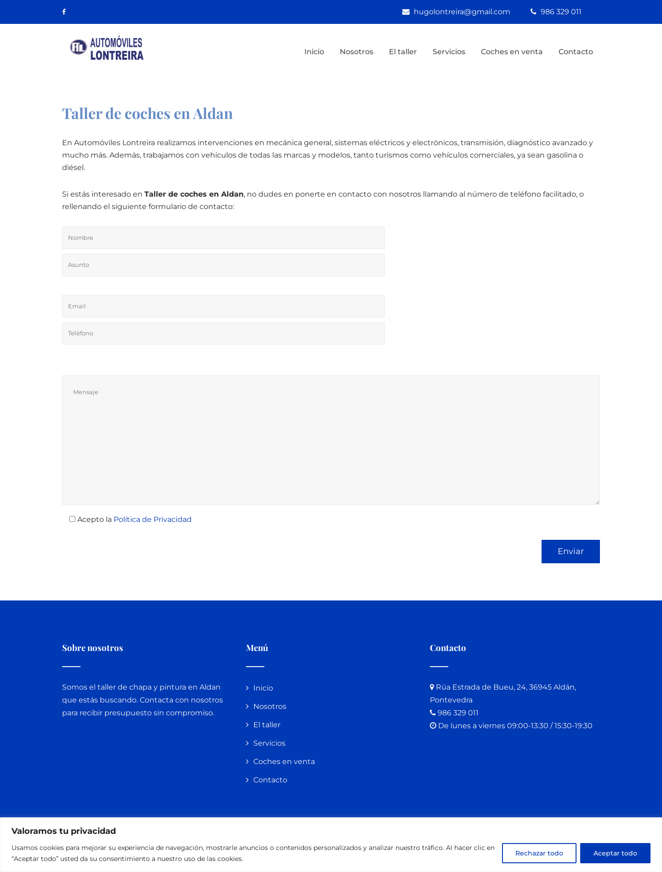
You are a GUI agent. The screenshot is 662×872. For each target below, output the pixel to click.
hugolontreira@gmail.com (463, 11)
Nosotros (356, 51)
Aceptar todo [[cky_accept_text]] (615, 853)
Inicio (314, 51)
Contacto (576, 51)
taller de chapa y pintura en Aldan (159, 687)
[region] (331, 844)
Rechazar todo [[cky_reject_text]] (539, 853)
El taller (403, 51)
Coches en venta (512, 51)
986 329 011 (561, 11)
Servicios (449, 51)
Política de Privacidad (153, 519)
